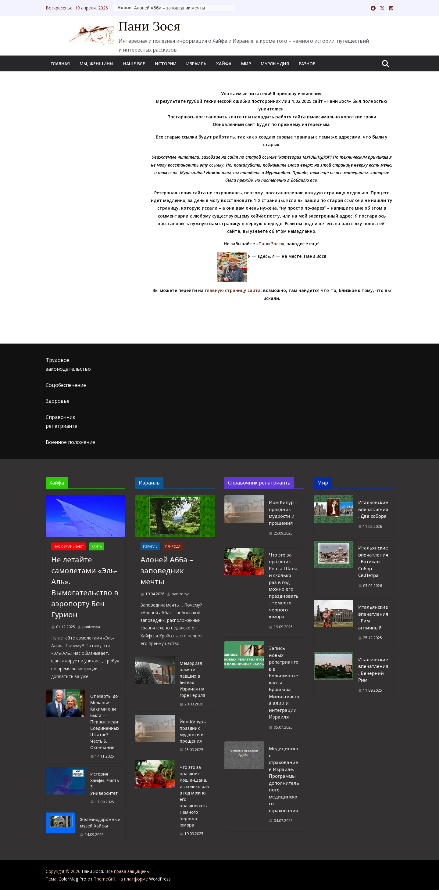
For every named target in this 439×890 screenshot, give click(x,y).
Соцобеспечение (66, 385)
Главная (60, 64)
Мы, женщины (96, 64)
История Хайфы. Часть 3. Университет (104, 783)
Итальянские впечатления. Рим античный (373, 617)
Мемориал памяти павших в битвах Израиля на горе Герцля (192, 679)
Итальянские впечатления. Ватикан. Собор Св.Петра (373, 561)
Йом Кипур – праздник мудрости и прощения (193, 731)
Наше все (134, 64)
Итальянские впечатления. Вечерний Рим (373, 669)
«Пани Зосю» (270, 244)
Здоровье (58, 401)
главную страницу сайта (233, 290)
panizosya (91, 626)
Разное (307, 64)
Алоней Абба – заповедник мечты (203, 8)
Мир (246, 64)
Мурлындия (275, 64)
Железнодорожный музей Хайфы (100, 822)
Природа (172, 546)
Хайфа (223, 64)
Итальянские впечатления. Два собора (373, 509)
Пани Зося (149, 26)
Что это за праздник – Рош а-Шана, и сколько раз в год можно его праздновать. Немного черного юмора (194, 796)
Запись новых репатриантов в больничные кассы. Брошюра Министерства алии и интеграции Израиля (284, 682)
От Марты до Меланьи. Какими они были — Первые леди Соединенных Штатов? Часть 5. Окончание (105, 721)
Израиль (196, 64)
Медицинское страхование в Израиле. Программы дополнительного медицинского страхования (284, 779)
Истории (166, 64)
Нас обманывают (69, 546)
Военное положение (70, 442)
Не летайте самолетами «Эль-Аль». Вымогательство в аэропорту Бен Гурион (84, 586)
